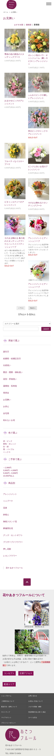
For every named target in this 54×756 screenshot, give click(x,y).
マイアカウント (6, 717)
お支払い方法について (35, 701)
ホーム (5, 12)
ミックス (6, 452)
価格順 (28, 25)
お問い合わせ (32, 696)
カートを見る (32, 717)
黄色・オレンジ (9, 444)
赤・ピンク (7, 441)
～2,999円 (7, 468)
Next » (32, 308)
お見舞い (14, 12)
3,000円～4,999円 (10, 470)
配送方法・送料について (9, 706)
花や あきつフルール (14, 568)
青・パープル (8, 449)
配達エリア (9, 684)
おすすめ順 (18, 25)
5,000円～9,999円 (10, 473)
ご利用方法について (7, 701)
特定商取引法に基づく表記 (37, 712)
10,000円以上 (8, 476)
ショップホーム (6, 696)
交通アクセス (26, 673)
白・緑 (6, 447)
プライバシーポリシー (8, 723)
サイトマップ (5, 712)
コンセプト (9, 673)
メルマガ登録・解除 (34, 706)
